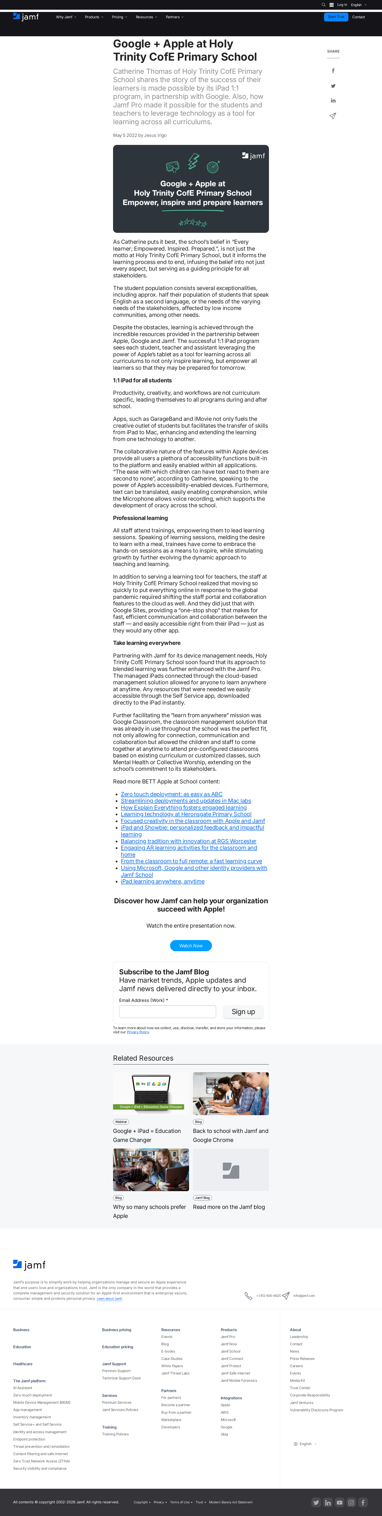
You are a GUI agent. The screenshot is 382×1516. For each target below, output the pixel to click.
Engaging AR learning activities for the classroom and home (189, 851)
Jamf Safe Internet (235, 1373)
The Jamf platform (32, 1380)
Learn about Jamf (111, 1298)
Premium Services (117, 1402)
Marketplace (171, 1420)
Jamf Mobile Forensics (239, 1380)
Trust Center (300, 1388)
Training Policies (115, 1434)
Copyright (141, 1502)
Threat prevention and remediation (41, 1446)
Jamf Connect (232, 1358)
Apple (225, 1405)
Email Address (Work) (143, 1000)
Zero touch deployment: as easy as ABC (171, 794)
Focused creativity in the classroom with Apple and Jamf (193, 821)
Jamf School (230, 1351)
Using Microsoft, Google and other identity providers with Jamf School (194, 871)
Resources (172, 1329)
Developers (170, 1427)
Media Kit (297, 1380)
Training (110, 1427)
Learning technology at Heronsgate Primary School (186, 814)
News (294, 1351)
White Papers (172, 1366)
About (296, 1329)
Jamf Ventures (301, 1403)
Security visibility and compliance (40, 1468)
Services (111, 1395)
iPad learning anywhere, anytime (162, 881)
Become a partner (175, 1405)
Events (166, 1337)
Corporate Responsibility (310, 1395)
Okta (224, 1434)
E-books (168, 1351)
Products (230, 1329)
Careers (296, 1366)
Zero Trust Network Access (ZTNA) (41, 1461)
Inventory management (32, 1417)
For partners (171, 1397)
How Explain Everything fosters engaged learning (184, 807)
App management (27, 1410)
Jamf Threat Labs (175, 1373)
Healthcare (24, 1363)
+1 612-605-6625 (257, 1296)
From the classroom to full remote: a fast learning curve (191, 861)
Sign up (243, 1011)
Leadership (299, 1337)
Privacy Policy (138, 1032)
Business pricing (119, 1329)
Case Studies (172, 1358)
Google (226, 1427)
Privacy (161, 1502)
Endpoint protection (29, 1439)
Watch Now (191, 945)
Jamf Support (116, 1363)
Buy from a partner (176, 1412)
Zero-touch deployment (32, 1395)
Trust (205, 1502)
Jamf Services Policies (120, 1410)
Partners (170, 1390)
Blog (165, 1344)
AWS (225, 1412)
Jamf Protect (231, 1366)
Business (22, 1329)
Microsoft (228, 1420)
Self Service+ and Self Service (37, 1424)
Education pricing (120, 1346)
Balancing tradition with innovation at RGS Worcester (189, 841)
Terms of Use (184, 1502)
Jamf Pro (228, 1337)
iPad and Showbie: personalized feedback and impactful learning (192, 831)
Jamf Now (229, 1344)
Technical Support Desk (121, 1378)
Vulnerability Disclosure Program (316, 1410)
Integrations (233, 1397)
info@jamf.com (305, 1296)
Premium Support (116, 1371)
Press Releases (302, 1358)
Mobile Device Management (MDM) (41, 1402)
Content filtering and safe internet (40, 1454)
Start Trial (336, 17)
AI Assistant (22, 1388)
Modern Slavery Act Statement (239, 1502)
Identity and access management (40, 1432)
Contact (296, 1344)
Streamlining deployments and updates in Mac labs (186, 800)
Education (23, 1346)
